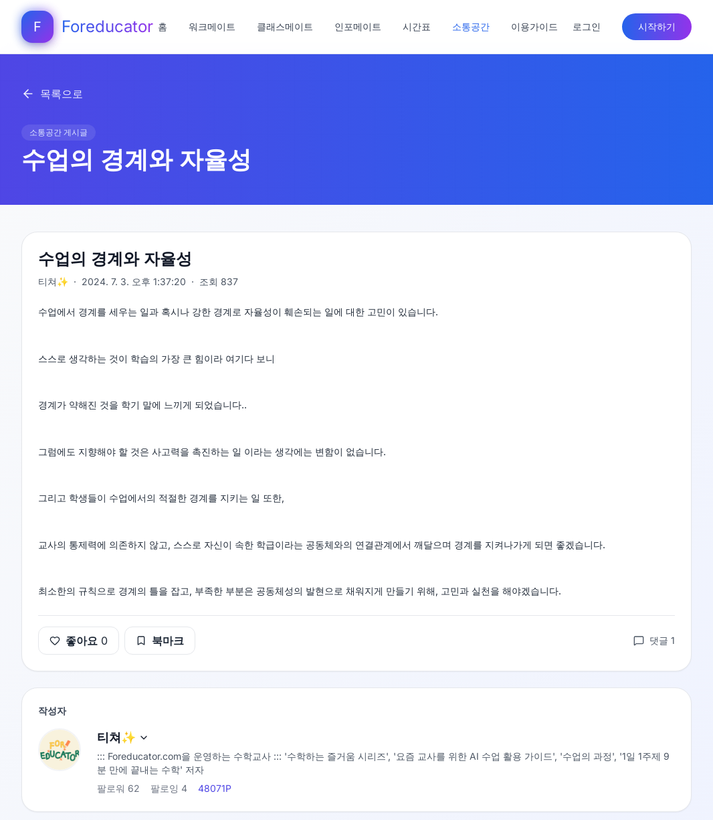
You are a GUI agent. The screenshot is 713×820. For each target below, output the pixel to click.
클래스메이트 (285, 26)
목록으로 (52, 93)
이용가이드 (534, 26)
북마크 (160, 640)
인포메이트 (357, 26)
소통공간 (471, 26)
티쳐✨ (123, 737)
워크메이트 (212, 26)
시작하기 (657, 26)
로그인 (587, 26)
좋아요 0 (78, 640)
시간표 (417, 26)
